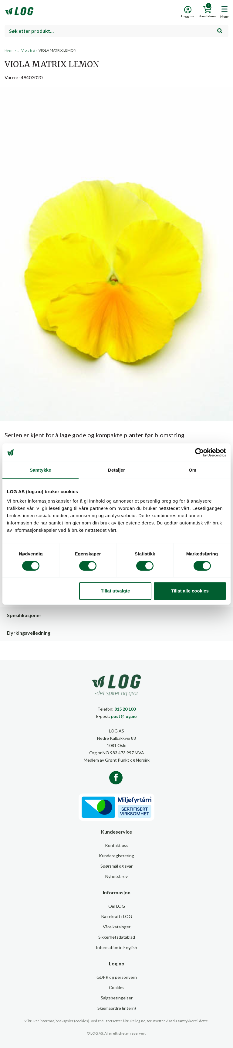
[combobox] (116, 31)
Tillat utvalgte (115, 590)
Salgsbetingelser (117, 997)
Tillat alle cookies (190, 590)
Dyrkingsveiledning (28, 633)
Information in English (116, 947)
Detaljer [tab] (116, 470)
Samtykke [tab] (40, 470)
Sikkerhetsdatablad (116, 937)
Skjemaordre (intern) (116, 1008)
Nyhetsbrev (116, 876)
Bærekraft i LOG (116, 916)
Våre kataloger (116, 926)
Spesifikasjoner (24, 615)
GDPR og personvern (116, 977)
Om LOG (116, 906)
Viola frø (28, 50)
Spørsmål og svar (116, 866)
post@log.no (124, 716)
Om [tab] (192, 470)
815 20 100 (125, 709)
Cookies (116, 987)
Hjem (9, 50)
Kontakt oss (116, 845)
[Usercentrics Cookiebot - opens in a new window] (199, 452)
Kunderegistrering (116, 855)
